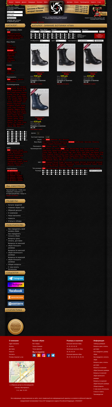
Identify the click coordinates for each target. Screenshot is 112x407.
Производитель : (75, 29)
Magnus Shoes (94, 154)
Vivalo (95, 158)
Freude (45, 152)
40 (65, 34)
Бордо (61, 162)
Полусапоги (55, 142)
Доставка (69, 2)
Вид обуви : (44, 29)
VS (99, 158)
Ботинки (71, 142)
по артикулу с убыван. (15, 180)
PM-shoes (65, 156)
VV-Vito (13, 124)
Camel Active (47, 150)
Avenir (67, 148)
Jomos (79, 152)
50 (61, 36)
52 (69, 36)
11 (73, 38)
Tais (70, 158)
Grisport (65, 152)
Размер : (54, 29)
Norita (53, 156)
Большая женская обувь (74, 343)
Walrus (56, 160)
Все (44, 139)
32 (32, 34)
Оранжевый (70, 164)
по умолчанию (12, 170)
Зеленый (99, 162)
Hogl (69, 152)
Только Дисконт (37, 349)
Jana (74, 152)
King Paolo (17, 103)
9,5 (61, 38)
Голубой (76, 162)
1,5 (36, 38)
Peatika (59, 156)
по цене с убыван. (13, 174)
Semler (55, 158)
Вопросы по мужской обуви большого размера (16, 260)
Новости (93, 2)
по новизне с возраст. (15, 175)
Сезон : (32, 29)
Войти (46, 2)
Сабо (64, 144)
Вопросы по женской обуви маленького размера (16, 253)
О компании (13, 213)
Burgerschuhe (89, 148)
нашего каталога (12, 195)
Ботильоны (64, 142)
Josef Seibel (86, 152)
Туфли (45, 144)
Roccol (87, 156)
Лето (60, 139)
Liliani (71, 154)
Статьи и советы (99, 391)
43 (32, 36)
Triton (90, 158)
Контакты (39, 2)
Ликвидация (31, 2)
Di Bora (96, 148)
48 (52, 36)
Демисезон (54, 139)
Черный (70, 166)
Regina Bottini (74, 156)
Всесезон (66, 139)
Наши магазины (14, 215)
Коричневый (47, 164)
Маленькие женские (65, 168)
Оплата (76, 2)
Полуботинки (79, 142)
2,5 (44, 38)
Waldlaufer (49, 160)
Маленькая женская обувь (75, 349)
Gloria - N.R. (57, 152)
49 (57, 36)
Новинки (17, 2)
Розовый (78, 164)
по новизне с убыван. (15, 177)
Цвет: (53, 40)
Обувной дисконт (15, 210)
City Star (66, 150)
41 (69, 34)
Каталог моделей (15, 205)
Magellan (85, 154)
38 (57, 34)
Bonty (81, 148)
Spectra (65, 158)
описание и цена (36, 84)
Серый (94, 164)
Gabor (50, 152)
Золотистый (91, 162)
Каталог (11, 2)
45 (40, 36)
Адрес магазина (14, 343)
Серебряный (86, 164)
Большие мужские (95, 168)
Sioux (60, 158)
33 (36, 34)
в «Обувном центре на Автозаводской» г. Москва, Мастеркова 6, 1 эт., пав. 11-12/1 (22, 387)
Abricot (48, 148)
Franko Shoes (89, 150)
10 (65, 38)
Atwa (62, 148)
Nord (49, 156)
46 (44, 36)
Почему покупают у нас (16, 357)
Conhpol (72, 150)
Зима (47, 139)
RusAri (98, 156)
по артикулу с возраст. (15, 178)
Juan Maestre (95, 152)
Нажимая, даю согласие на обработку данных (14, 20)
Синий (100, 164)
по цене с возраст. (13, 172)
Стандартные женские (80, 168)
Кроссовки (88, 142)
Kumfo (62, 154)
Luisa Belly (77, 154)
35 (44, 34)
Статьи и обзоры (15, 221)
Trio (86, 158)
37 (52, 34)
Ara (53, 148)
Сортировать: (72, 40)
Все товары (36, 343)
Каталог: (12, 25)
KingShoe (50, 154)
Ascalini (57, 148)
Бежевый (49, 162)
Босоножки (58, 144)
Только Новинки (37, 346)
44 (36, 36)
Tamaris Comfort (78, 158)
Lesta (66, 154)
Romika (92, 156)
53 (73, 36)
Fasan (82, 150)
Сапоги (48, 142)
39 (61, 34)
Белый (56, 162)
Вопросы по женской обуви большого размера (16, 245)
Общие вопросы (14, 264)
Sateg (44, 158)
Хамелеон (62, 166)
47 (48, 36)
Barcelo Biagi (74, 148)
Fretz (96, 150)
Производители (84, 2)
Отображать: (35, 40)
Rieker (82, 156)
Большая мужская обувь (74, 354)
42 (73, 34)
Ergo (77, 150)
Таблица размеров (99, 343)
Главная (34, 22)
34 (40, 34)
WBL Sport (62, 160)
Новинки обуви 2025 (16, 207)
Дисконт (24, 2)
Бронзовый (68, 162)
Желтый (83, 162)
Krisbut (56, 154)
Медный (62, 164)
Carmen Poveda (57, 150)
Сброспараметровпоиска (99, 36)
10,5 (70, 38)
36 (48, 34)
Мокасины (95, 142)
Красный (55, 164)
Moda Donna (11, 111)
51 (65, 36)
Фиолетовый (54, 166)
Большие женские (52, 168)
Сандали (51, 144)
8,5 (53, 38)
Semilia (49, 158)
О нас (99, 2)
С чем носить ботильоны (101, 389)
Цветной (46, 166)
